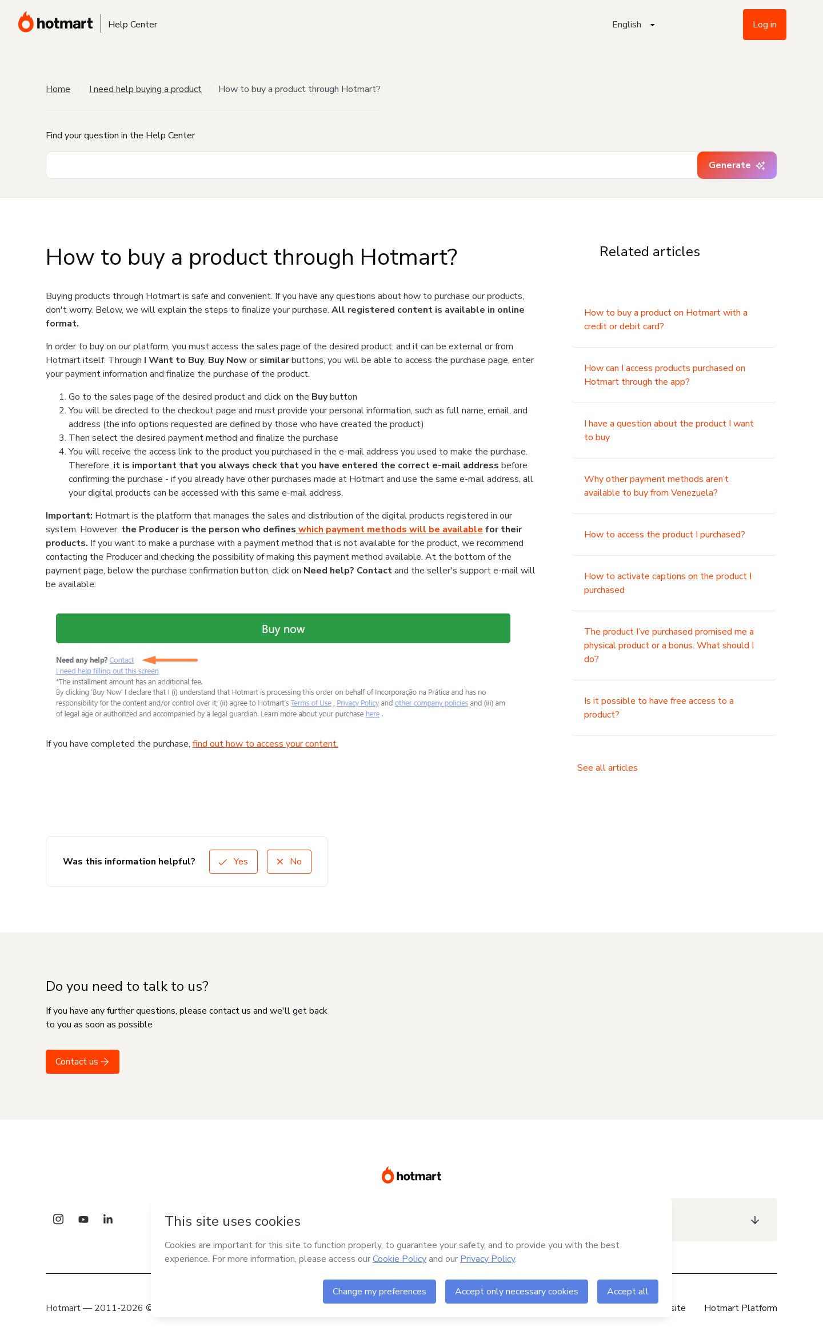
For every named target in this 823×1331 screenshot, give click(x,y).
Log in (765, 24)
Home (58, 89)
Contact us (82, 1061)
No (289, 861)
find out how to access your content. (265, 744)
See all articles (607, 768)
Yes (233, 861)
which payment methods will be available (389, 529)
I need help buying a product (145, 89)
